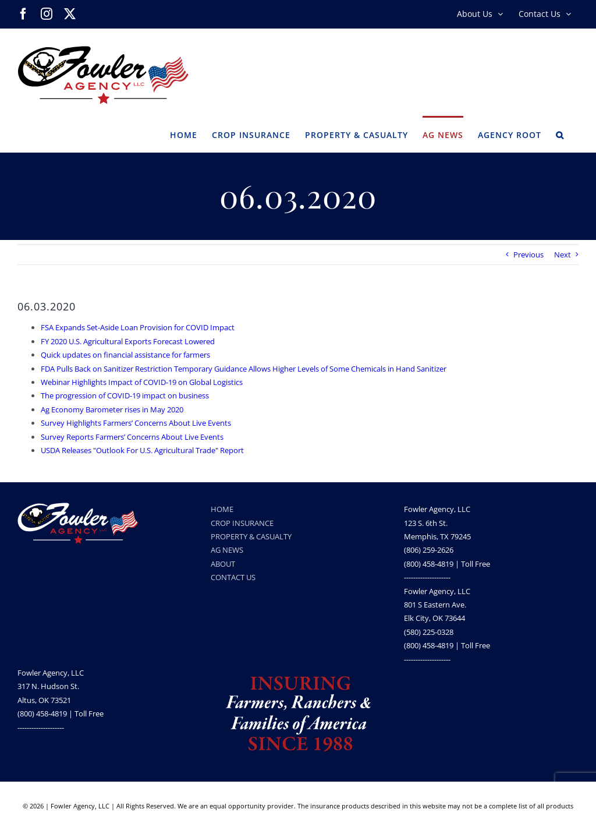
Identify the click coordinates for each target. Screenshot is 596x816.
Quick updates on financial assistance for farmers (125, 354)
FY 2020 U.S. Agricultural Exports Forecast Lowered (128, 341)
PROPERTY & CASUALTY (251, 536)
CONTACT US (233, 577)
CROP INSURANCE (242, 523)
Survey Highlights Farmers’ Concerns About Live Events (136, 423)
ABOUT (223, 564)
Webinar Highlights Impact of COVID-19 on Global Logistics (142, 382)
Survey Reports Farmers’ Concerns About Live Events (132, 437)
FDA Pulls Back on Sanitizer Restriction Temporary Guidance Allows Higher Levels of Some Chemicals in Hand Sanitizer (243, 368)
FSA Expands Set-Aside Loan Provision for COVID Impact (138, 327)
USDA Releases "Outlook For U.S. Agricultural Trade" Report (142, 450)
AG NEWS (227, 550)
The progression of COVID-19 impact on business (125, 395)
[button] (560, 134)
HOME (222, 509)
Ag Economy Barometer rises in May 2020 (112, 409)
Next (562, 254)
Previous (528, 254)
